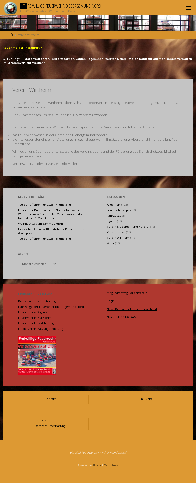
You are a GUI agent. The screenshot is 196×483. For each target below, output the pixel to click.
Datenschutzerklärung (50, 426)
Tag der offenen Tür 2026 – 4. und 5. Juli (45, 204)
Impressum (43, 420)
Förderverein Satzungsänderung (40, 329)
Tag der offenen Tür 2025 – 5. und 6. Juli (45, 238)
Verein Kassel (116, 232)
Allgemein (114, 204)
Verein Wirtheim (118, 237)
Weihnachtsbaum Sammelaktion (40, 223)
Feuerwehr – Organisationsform (40, 312)
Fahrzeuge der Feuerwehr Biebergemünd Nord (51, 307)
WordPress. (111, 465)
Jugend (111, 221)
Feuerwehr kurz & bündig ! (36, 323)
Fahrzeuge (114, 215)
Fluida (96, 465)
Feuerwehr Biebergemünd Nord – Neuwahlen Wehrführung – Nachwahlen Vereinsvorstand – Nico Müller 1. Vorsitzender (50, 214)
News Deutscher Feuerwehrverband (132, 309)
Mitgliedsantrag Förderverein (127, 293)
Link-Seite (146, 399)
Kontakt (50, 399)
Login (111, 301)
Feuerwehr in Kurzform (34, 318)
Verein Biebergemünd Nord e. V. (129, 226)
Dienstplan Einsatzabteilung (37, 301)
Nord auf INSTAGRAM (122, 317)
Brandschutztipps (119, 210)
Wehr (110, 243)
